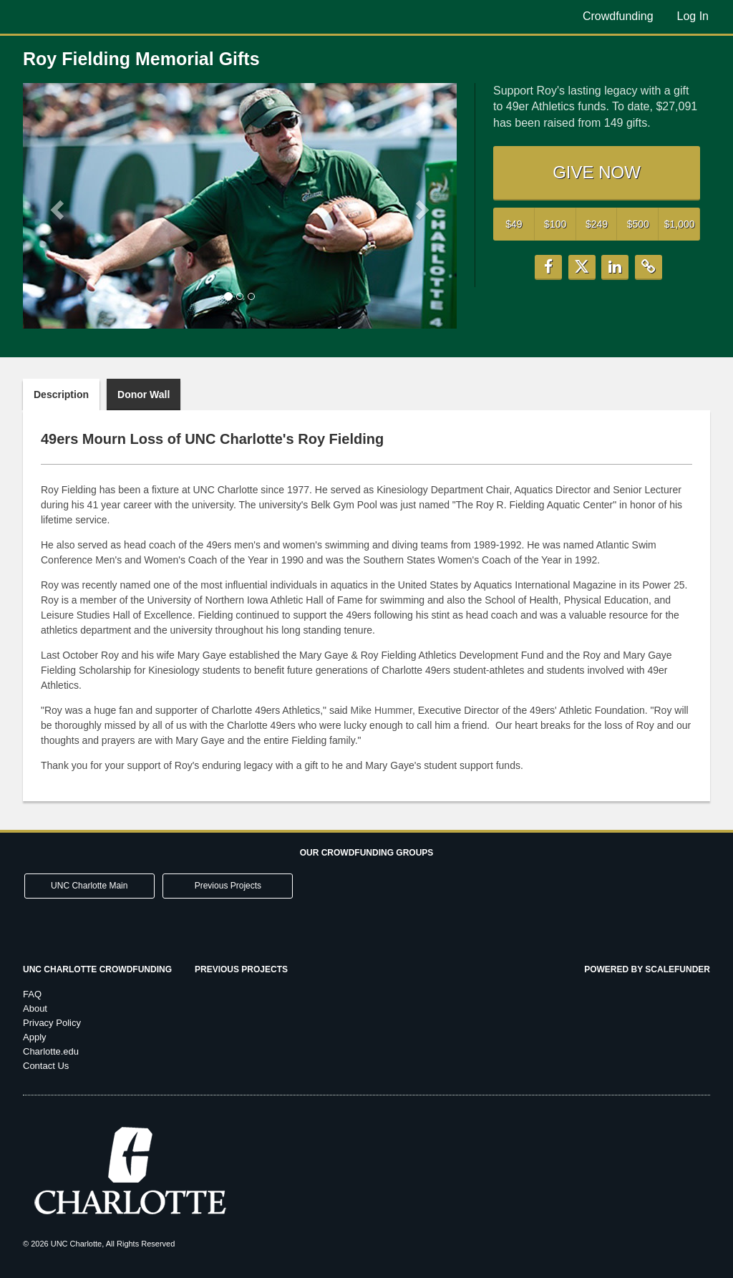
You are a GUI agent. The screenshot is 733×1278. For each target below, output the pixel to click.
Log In (693, 16)
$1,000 (679, 224)
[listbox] (240, 206)
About (35, 1008)
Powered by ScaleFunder (647, 969)
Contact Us (46, 1065)
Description (61, 394)
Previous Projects (228, 886)
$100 (555, 224)
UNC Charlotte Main (89, 886)
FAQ (32, 994)
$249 (597, 224)
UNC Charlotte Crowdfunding (97, 969)
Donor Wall (143, 394)
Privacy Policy (52, 1022)
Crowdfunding (618, 16)
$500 (638, 224)
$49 (513, 224)
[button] (55, 205)
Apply (35, 1037)
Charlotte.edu (51, 1051)
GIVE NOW (597, 172)
